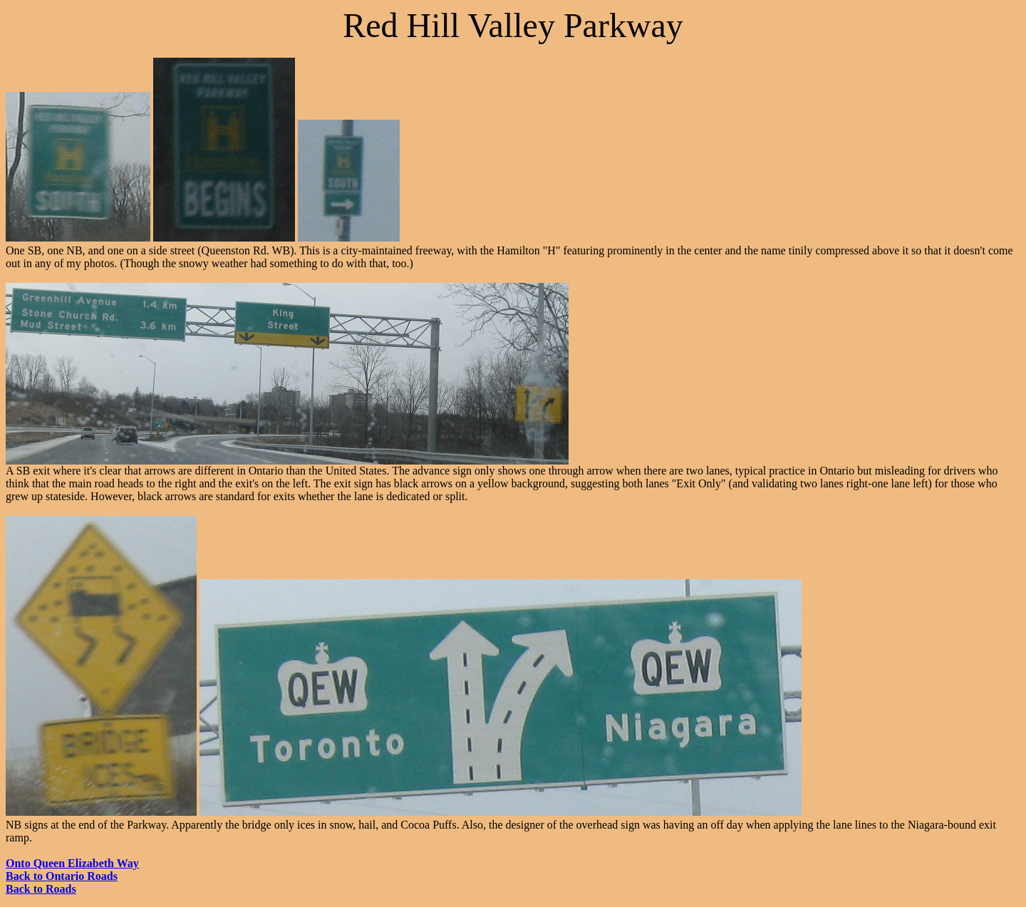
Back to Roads (41, 889)
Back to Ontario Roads (62, 876)
